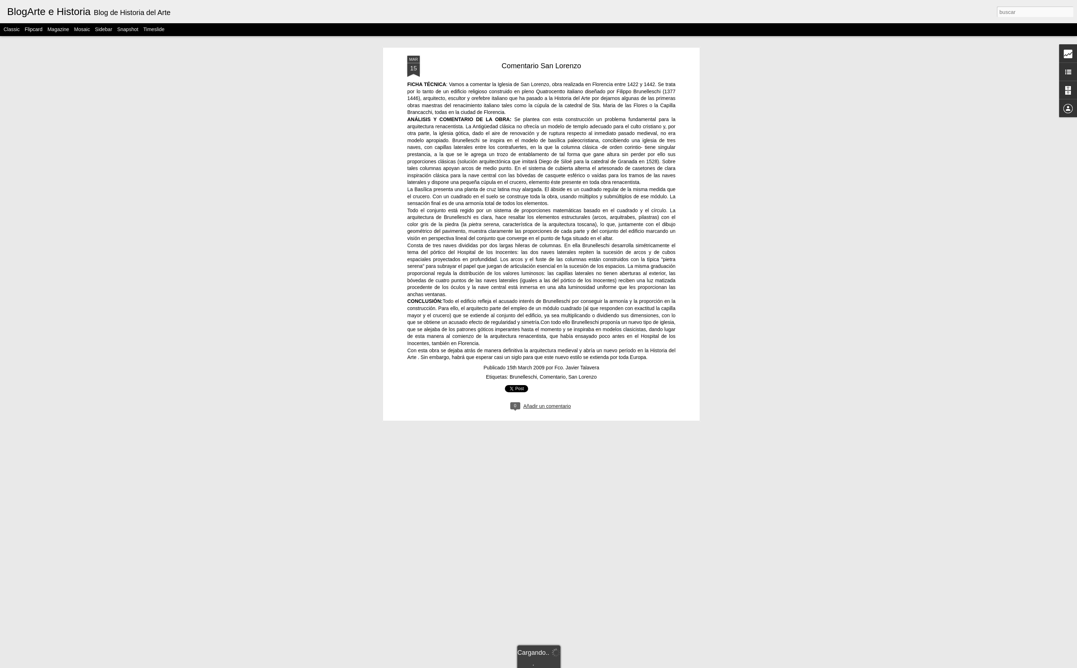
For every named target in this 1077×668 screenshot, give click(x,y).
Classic (12, 29)
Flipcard (34, 29)
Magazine (58, 29)
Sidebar (103, 29)
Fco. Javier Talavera (577, 264)
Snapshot (127, 29)
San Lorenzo (582, 273)
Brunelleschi (523, 273)
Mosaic (82, 29)
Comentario (552, 273)
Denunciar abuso (618, 664)
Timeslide (153, 29)
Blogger (594, 664)
